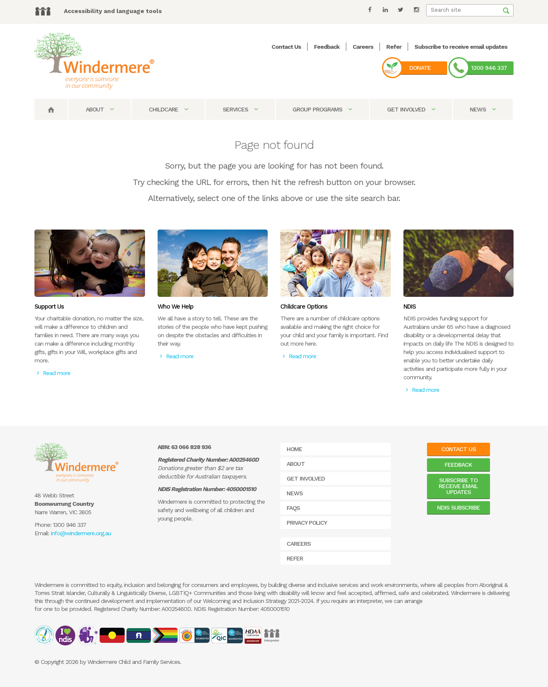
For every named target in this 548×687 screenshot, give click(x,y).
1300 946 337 (489, 67)
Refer (393, 46)
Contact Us (286, 46)
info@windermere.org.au (81, 533)
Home (294, 449)
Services (240, 109)
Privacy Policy (307, 522)
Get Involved (411, 109)
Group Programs (322, 109)
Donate (420, 67)
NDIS (409, 306)
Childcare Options (303, 306)
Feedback (327, 46)
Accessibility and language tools (113, 11)
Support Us (49, 306)
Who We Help (175, 306)
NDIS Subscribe (458, 507)
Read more (53, 373)
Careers (363, 46)
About (99, 109)
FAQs (293, 508)
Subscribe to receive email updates (460, 46)
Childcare (168, 109)
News (482, 109)
